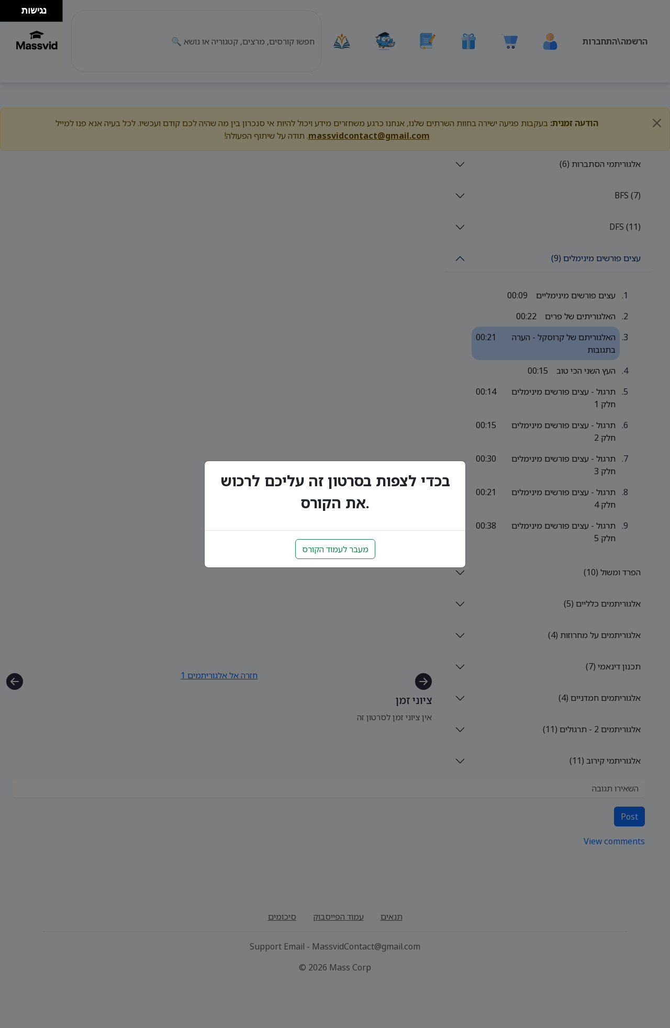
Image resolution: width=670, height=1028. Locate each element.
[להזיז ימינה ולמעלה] (14, 8)
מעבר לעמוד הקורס (335, 549)
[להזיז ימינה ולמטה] (14, 14)
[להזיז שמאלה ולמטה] (8, 14)
